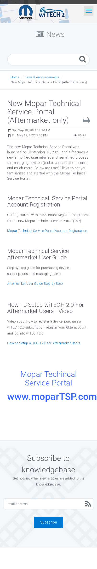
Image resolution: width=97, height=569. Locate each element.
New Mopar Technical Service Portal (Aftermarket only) (49, 82)
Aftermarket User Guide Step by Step (35, 283)
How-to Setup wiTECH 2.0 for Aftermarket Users (43, 343)
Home (15, 77)
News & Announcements (41, 77)
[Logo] (41, 11)
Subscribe (48, 522)
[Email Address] (48, 503)
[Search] (82, 59)
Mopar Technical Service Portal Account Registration (47, 231)
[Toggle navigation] (88, 11)
